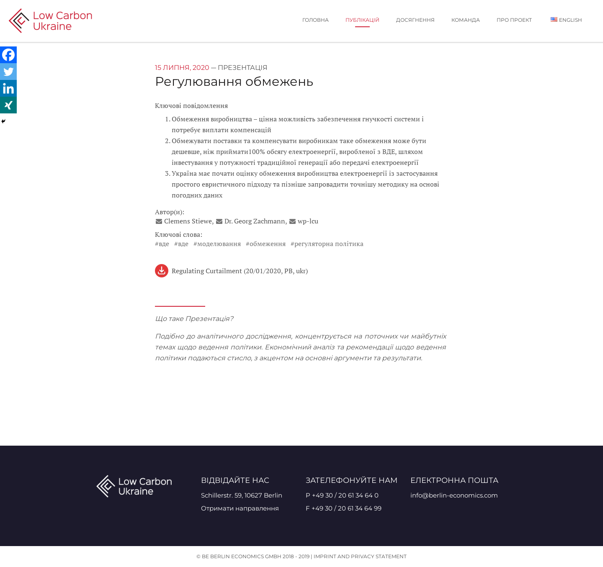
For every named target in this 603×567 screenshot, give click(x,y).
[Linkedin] (8, 88)
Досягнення (415, 20)
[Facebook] (8, 54)
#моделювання (217, 243)
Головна (315, 20)
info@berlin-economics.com (454, 495)
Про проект (514, 20)
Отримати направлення (240, 508)
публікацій (362, 20)
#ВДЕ (162, 243)
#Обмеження (266, 243)
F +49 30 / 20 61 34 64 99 (343, 508)
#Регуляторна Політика (327, 243)
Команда (465, 20)
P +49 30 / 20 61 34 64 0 (342, 495)
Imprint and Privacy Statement (360, 556)
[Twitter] (8, 71)
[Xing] (8, 105)
